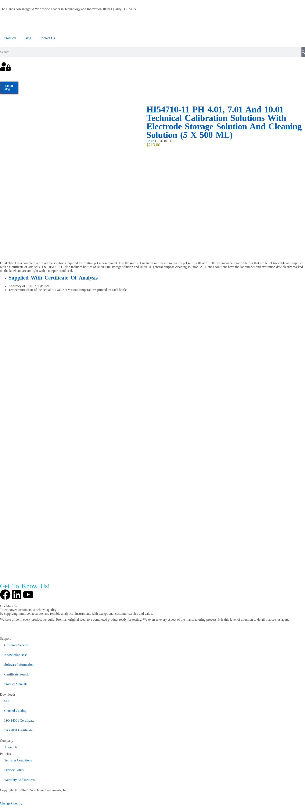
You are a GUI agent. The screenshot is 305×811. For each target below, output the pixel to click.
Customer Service (16, 645)
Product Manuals (15, 684)
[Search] (303, 52)
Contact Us (47, 38)
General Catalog (15, 711)
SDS (7, 701)
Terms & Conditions (18, 760)
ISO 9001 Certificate (18, 730)
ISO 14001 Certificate (19, 720)
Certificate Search (16, 674)
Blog (28, 38)
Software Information (18, 664)
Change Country (11, 803)
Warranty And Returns (19, 780)
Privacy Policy (14, 770)
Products (10, 38)
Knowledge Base (15, 655)
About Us (10, 747)
